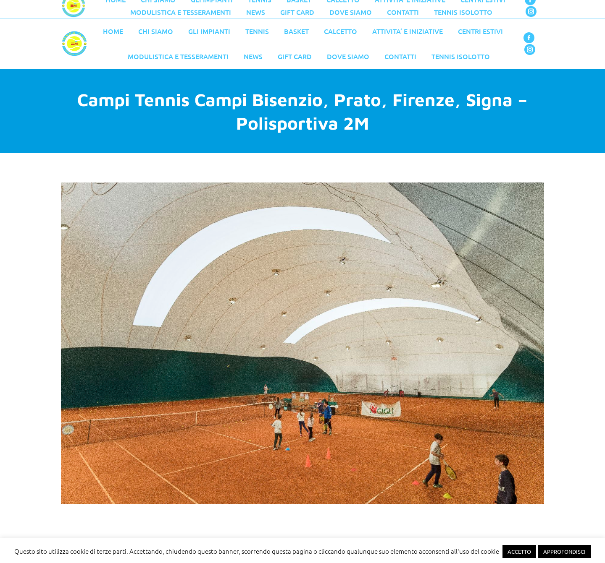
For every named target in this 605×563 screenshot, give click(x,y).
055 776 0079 (239, 9)
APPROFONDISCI (564, 551)
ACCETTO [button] (519, 551)
